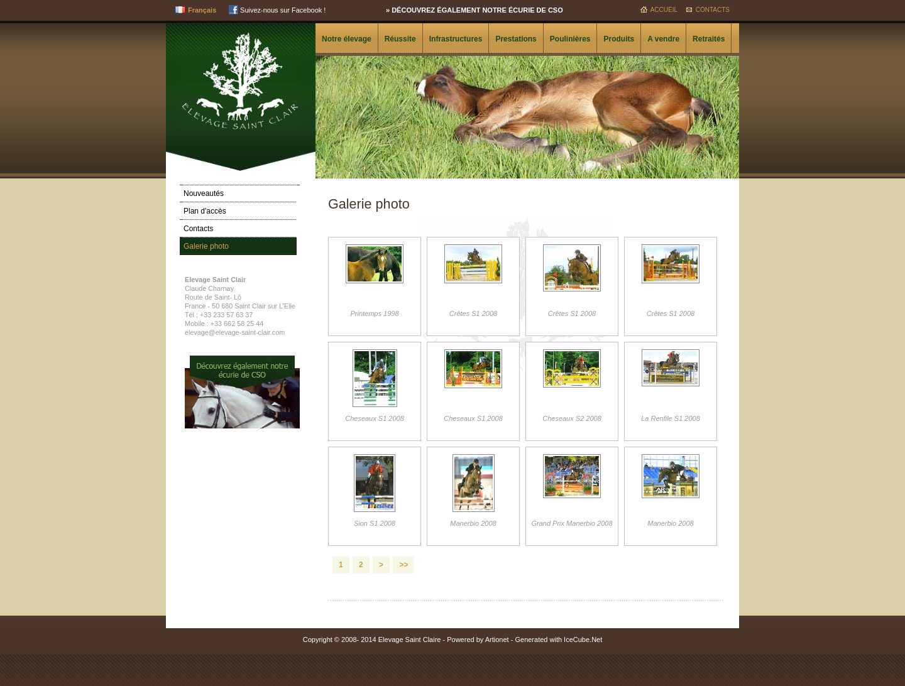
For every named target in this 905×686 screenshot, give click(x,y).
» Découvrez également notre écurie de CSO (474, 10)
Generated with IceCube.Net (558, 639)
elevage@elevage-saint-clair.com (235, 332)
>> (403, 564)
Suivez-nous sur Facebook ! (277, 10)
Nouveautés (204, 193)
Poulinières (570, 39)
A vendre (663, 39)
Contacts (713, 9)
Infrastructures (456, 39)
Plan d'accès (205, 211)
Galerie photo (206, 246)
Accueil (663, 9)
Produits (618, 39)
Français (202, 10)
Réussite (400, 39)
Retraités (709, 39)
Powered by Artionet (477, 639)
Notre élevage (346, 39)
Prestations (515, 39)
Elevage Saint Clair (240, 79)
